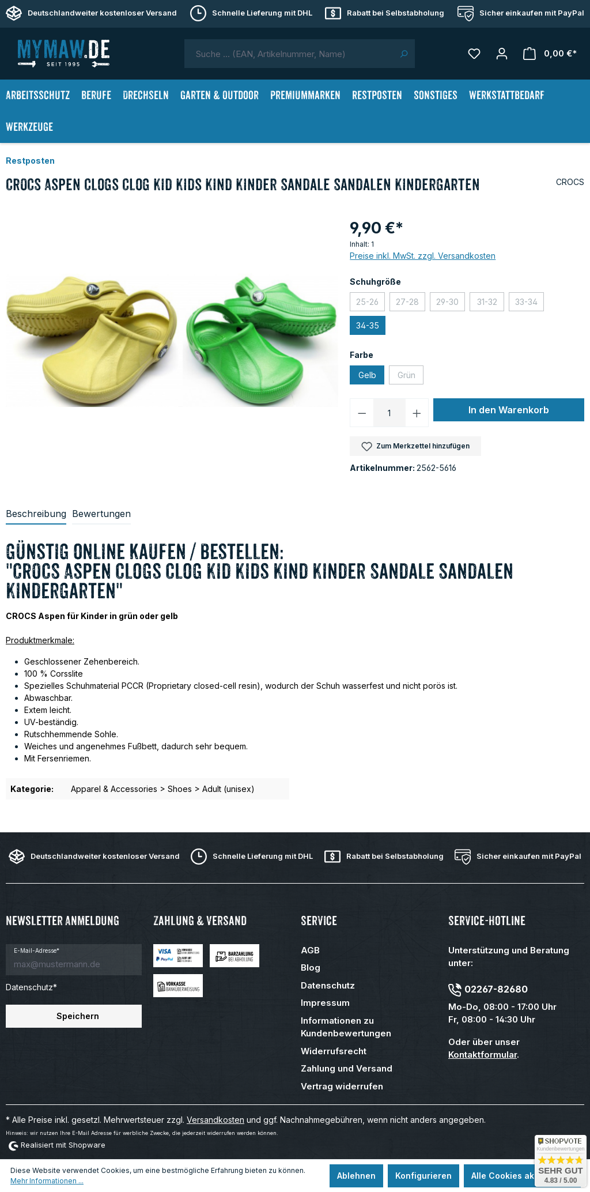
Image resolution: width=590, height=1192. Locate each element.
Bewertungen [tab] (101, 513)
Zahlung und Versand (346, 1068)
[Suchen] (403, 53)
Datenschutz (328, 985)
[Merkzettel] (474, 53)
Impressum (325, 1002)
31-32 (491, 303)
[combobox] (288, 53)
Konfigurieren (423, 1175)
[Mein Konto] (502, 53)
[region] (172, 340)
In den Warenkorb (508, 410)
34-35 (367, 325)
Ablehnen (356, 1175)
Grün (411, 376)
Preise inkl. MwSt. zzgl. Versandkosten (423, 256)
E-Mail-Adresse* (36, 950)
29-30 (450, 303)
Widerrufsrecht (333, 1051)
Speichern (77, 1016)
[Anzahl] (389, 412)
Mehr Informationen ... (47, 1180)
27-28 (410, 303)
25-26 (370, 303)
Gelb (367, 375)
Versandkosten (215, 1120)
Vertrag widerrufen (342, 1086)
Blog (310, 967)
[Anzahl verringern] (362, 412)
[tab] (36, 514)
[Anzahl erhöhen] (417, 412)
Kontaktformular (482, 1054)
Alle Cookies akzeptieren (522, 1175)
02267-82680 (496, 989)
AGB (310, 950)
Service (319, 921)
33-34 (529, 303)
